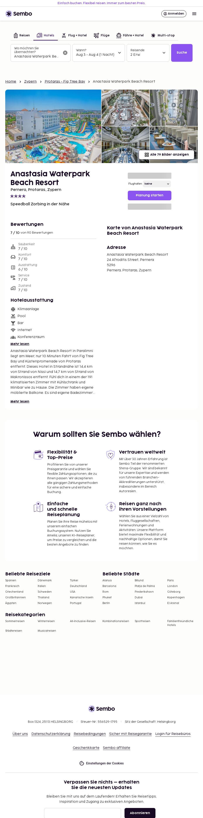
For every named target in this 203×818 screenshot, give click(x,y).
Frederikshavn (144, 592)
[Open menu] (194, 13)
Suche (182, 52)
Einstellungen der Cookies (101, 763)
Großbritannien (15, 597)
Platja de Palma (145, 586)
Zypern (30, 82)
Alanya (107, 580)
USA (72, 592)
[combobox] (37, 56)
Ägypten (10, 603)
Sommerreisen (15, 621)
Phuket (107, 597)
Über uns (20, 734)
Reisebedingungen (90, 734)
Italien (42, 586)
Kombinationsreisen (115, 621)
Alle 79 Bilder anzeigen (166, 154)
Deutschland (78, 586)
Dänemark (45, 580)
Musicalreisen (47, 631)
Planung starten (149, 195)
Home (10, 82)
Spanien (10, 580)
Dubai (139, 597)
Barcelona (109, 586)
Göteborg (173, 592)
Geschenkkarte (86, 748)
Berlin (106, 603)
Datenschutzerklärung (50, 734)
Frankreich (12, 586)
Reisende (137, 50)
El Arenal (173, 603)
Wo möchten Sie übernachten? (26, 50)
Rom (105, 592)
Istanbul (140, 603)
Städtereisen (13, 631)
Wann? (81, 50)
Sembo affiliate (116, 748)
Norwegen (45, 603)
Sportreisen (142, 621)
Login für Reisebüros (173, 734)
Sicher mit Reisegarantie (130, 734)
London (172, 586)
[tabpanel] (101, 53)
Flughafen (135, 183)
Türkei (74, 580)
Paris (170, 580)
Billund (139, 580)
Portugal (75, 603)
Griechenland (14, 592)
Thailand (43, 597)
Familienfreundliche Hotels (180, 623)
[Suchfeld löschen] (65, 52)
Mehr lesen (19, 344)
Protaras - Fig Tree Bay (65, 82)
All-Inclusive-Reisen (83, 621)
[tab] (21, 36)
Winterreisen (46, 621)
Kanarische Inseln (81, 597)
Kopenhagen (176, 597)
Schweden (45, 592)
